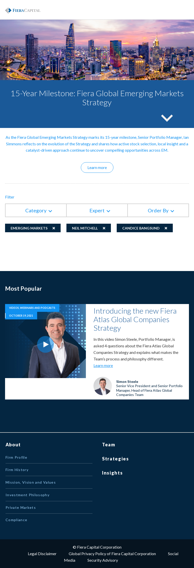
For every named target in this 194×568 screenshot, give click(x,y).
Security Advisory (102, 560)
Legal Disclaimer (42, 553)
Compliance (17, 520)
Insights (112, 473)
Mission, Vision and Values (31, 482)
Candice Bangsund (141, 228)
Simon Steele (127, 381)
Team (108, 444)
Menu (176, 10)
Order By (158, 210)
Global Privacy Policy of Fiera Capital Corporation (112, 553)
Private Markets (21, 507)
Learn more (100, 167)
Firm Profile (16, 457)
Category (35, 210)
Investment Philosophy (28, 495)
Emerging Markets (29, 228)
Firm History (17, 469)
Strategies (115, 458)
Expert (97, 210)
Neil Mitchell (85, 228)
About (13, 444)
